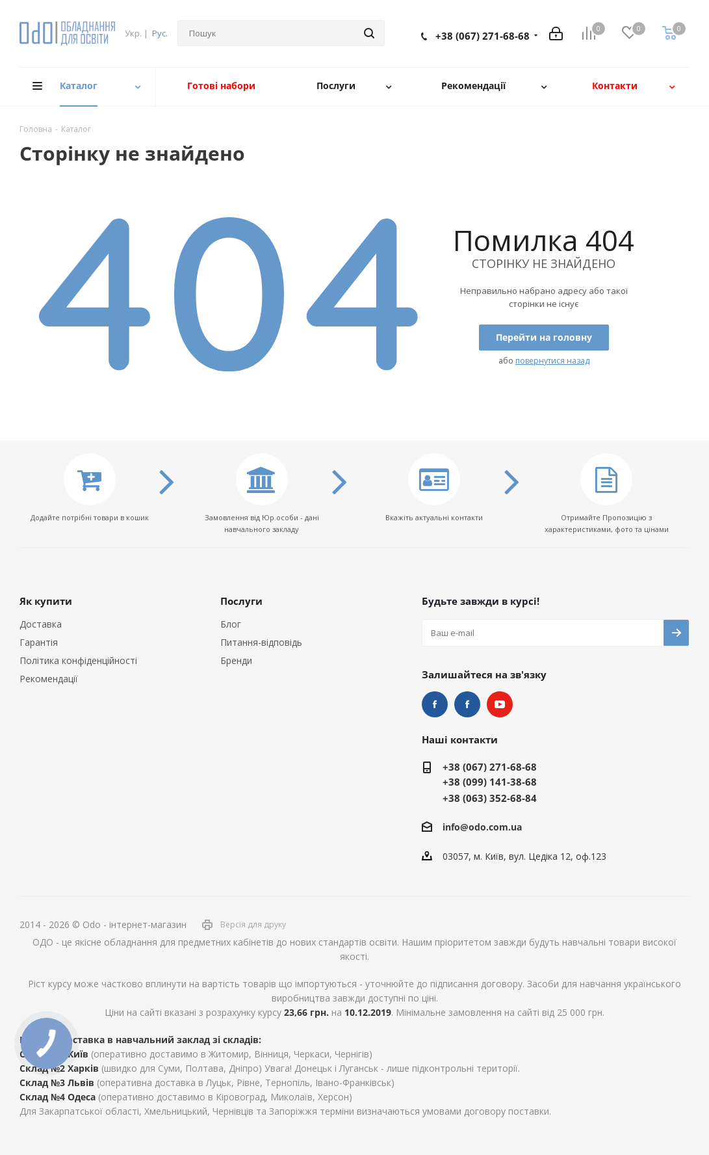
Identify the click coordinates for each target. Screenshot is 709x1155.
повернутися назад (552, 360)
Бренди (236, 660)
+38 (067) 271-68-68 (482, 35)
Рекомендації (48, 678)
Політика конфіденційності (78, 660)
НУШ (467, 704)
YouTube (500, 704)
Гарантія (38, 642)
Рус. (160, 33)
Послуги (241, 600)
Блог (230, 624)
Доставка (40, 624)
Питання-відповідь (261, 642)
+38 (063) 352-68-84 (490, 797)
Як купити (45, 600)
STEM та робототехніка (435, 704)
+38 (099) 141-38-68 (490, 781)
